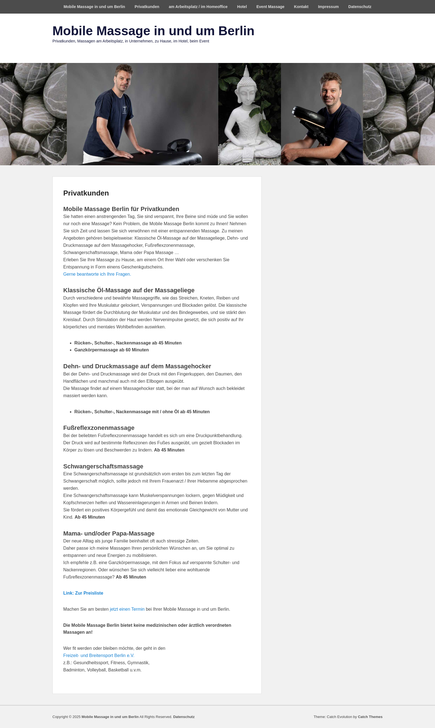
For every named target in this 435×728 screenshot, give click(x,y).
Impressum (328, 6)
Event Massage (270, 6)
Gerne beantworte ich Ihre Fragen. (97, 274)
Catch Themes (370, 717)
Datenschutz (359, 6)
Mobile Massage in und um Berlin (94, 6)
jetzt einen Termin (127, 609)
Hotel (242, 6)
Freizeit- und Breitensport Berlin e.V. (98, 655)
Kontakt (301, 6)
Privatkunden (147, 6)
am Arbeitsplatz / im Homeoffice (198, 6)
